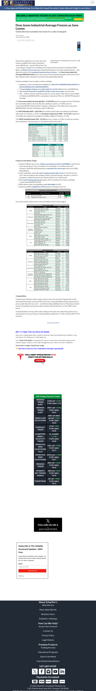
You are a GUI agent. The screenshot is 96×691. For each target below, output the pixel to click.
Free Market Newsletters (48, 660)
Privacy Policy (48, 634)
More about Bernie (48, 608)
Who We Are (48, 604)
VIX (32, 40)
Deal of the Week (48, 655)
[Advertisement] (48, 379)
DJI (18, 40)
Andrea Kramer (20, 35)
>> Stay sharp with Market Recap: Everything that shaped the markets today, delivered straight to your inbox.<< (48, 8)
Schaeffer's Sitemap (48, 617)
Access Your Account (48, 625)
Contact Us (48, 629)
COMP (28, 40)
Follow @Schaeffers (53, 323)
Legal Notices (48, 638)
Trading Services (48, 646)
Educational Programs (48, 651)
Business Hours (48, 613)
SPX (22, 40)
